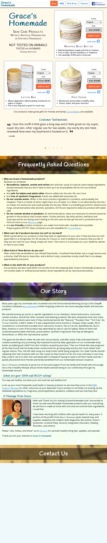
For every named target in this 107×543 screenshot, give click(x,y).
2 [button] (49, 148)
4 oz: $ (93, 30)
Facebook (44, 430)
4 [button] (57, 148)
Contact (85, 3)
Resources (32, 222)
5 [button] (61, 148)
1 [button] (45, 148)
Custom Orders (73, 111)
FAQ (62, 3)
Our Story (72, 3)
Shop (54, 3)
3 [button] (53, 148)
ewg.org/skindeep (30, 306)
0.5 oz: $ (43, 80)
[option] (53, 130)
